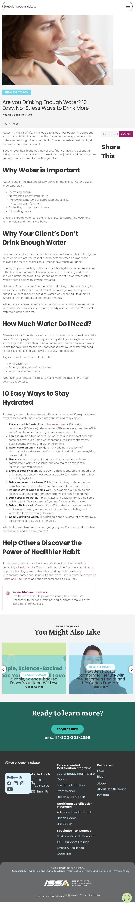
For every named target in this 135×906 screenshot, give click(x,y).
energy (27, 192)
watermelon (59, 424)
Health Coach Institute (32, 592)
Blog (100, 777)
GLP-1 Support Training (73, 842)
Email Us (40, 791)
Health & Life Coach (71, 797)
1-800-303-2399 (74, 738)
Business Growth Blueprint (76, 836)
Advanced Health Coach (74, 812)
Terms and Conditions (98, 871)
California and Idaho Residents (46, 871)
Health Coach (17, 92)
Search (126, 134)
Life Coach (64, 824)
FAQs (101, 771)
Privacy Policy (121, 871)
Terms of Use (75, 871)
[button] (127, 897)
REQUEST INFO (67, 729)
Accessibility (19, 871)
